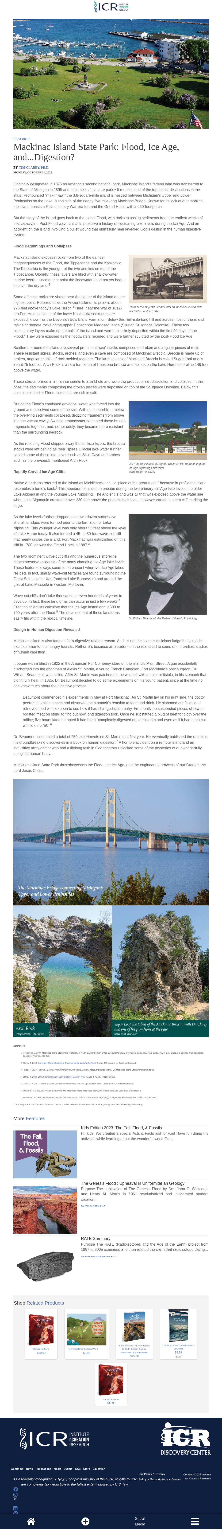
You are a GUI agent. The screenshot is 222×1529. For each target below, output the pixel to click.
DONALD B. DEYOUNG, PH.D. (101, 1256)
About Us (17, 1468)
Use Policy (145, 1474)
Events (68, 1468)
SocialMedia (140, 1521)
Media (57, 1468)
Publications (43, 1468)
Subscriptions (159, 1479)
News (29, 1468)
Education (99, 1468)
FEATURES (21, 139)
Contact (176, 1479)
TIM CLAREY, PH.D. (34, 167)
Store (86, 1468)
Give (77, 1468)
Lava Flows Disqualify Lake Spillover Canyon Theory (62, 1077)
